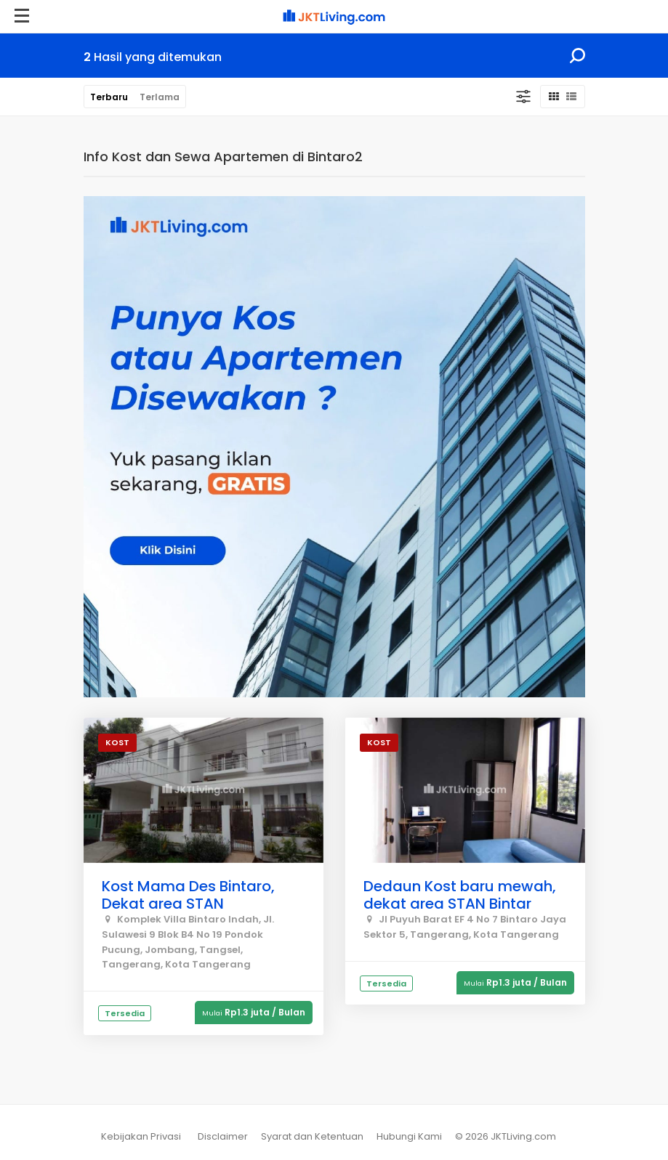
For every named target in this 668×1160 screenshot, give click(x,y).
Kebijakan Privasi (141, 1136)
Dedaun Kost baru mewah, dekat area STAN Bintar (459, 895)
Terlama (160, 97)
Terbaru (109, 97)
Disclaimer (223, 1136)
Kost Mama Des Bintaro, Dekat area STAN (188, 895)
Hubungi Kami (409, 1136)
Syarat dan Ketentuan (312, 1136)
